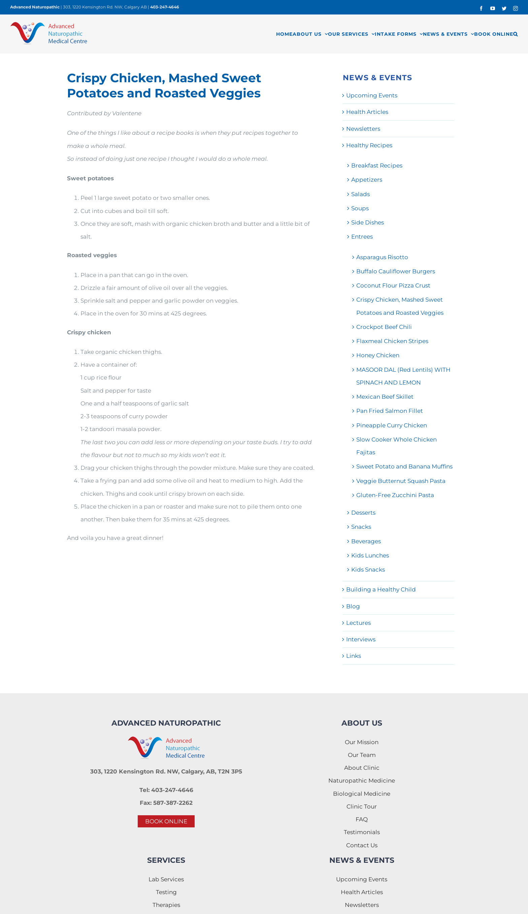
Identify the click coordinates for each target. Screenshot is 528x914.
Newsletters (363, 128)
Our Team (362, 755)
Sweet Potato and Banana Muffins (404, 466)
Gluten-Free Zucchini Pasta (395, 495)
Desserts (363, 512)
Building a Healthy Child (381, 589)
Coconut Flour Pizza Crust (393, 285)
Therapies (166, 905)
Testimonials (362, 832)
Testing (166, 892)
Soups (360, 208)
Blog (353, 606)
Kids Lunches (370, 555)
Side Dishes (367, 222)
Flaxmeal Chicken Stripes (392, 341)
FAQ (362, 819)
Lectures (358, 622)
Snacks (361, 526)
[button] (515, 33)
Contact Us (361, 845)
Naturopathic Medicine (361, 780)
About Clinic (362, 767)
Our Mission (361, 742)
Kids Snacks (368, 569)
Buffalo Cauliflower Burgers (395, 271)
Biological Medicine (361, 793)
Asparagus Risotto (382, 257)
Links (353, 655)
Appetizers (366, 179)
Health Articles (367, 112)
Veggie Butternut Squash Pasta (401, 481)
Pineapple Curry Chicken (391, 425)
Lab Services (166, 879)
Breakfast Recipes (376, 165)
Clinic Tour (361, 806)
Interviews (360, 639)
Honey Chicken (377, 355)
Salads (360, 194)
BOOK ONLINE (166, 821)
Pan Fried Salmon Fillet (389, 410)
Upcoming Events (371, 95)
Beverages (366, 541)
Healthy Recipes (369, 145)
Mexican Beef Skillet (385, 396)
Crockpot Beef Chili (384, 327)
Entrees (362, 236)
